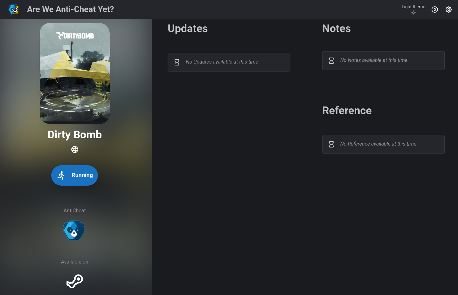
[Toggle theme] (413, 9)
